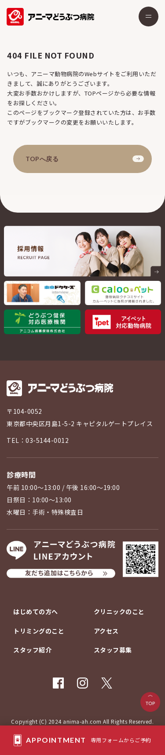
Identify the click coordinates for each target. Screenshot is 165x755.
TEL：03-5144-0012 (38, 440)
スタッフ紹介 (32, 649)
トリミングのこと (38, 630)
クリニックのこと (119, 611)
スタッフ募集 (113, 649)
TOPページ (99, 93)
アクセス (106, 630)
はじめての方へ (35, 611)
